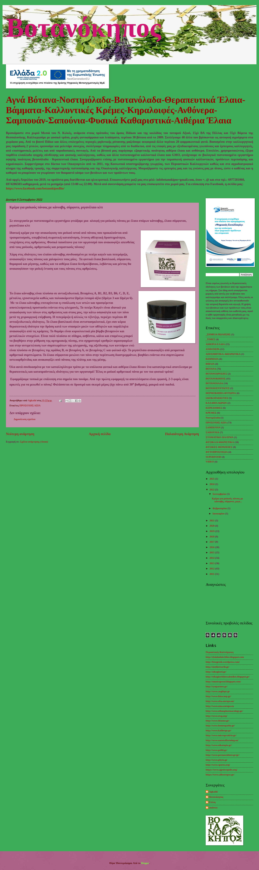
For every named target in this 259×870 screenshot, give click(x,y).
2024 (212, 484)
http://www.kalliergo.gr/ (218, 730)
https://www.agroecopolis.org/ (221, 769)
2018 (212, 536)
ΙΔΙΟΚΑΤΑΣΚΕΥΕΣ (217, 398)
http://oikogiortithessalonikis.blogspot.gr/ (228, 676)
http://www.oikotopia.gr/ (219, 745)
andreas (213, 807)
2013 (212, 563)
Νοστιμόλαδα (213, 417)
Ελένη (212, 802)
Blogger (145, 863)
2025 (212, 478)
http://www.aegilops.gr (218, 691)
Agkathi (213, 791)
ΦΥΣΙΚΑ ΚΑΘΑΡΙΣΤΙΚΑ (220, 442)
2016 (212, 547)
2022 (212, 489)
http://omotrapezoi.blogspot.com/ (223, 681)
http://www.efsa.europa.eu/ (220, 701)
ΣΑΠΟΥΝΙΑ (212, 432)
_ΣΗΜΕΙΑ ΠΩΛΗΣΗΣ (218, 334)
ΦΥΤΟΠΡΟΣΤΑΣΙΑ (217, 452)
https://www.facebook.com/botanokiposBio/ (35, 188)
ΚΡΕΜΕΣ (211, 412)
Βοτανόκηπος (83, 26)
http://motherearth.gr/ (217, 666)
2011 (212, 574)
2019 (212, 531)
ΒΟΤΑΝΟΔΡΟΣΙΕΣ (216, 373)
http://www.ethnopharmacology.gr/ (224, 711)
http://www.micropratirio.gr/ (221, 735)
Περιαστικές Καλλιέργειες (220, 652)
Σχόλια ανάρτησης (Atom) (34, 441)
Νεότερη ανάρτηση (20, 434)
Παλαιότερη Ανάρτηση (182, 434)
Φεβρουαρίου (219, 508)
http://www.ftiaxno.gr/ (217, 720)
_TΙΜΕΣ (210, 339)
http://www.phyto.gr (216, 760)
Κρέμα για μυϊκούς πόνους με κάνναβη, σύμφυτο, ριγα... (227, 500)
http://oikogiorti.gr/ (216, 671)
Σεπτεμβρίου (219, 494)
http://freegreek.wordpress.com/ (223, 662)
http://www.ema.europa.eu (220, 706)
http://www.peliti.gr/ (216, 750)
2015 (212, 552)
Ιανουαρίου (218, 513)
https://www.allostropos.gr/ (220, 774)
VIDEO (210, 461)
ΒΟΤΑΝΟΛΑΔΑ (214, 383)
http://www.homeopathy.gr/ (220, 725)
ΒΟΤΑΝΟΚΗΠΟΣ (216, 378)
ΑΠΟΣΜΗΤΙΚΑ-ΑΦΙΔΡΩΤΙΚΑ (223, 354)
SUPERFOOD (213, 457)
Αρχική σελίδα (100, 434)
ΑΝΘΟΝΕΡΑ (213, 349)
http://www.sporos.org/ (218, 764)
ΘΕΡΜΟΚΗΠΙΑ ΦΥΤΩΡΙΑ (221, 393)
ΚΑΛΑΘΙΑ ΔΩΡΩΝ (216, 403)
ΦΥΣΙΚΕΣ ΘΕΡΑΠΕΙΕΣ (219, 447)
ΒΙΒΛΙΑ (210, 364)
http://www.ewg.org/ (216, 716)
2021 (212, 520)
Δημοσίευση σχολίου (24, 419)
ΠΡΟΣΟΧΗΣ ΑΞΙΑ (29, 405)
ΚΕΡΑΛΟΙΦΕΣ (214, 407)
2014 (212, 558)
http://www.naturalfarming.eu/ (222, 740)
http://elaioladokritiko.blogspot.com (225, 657)
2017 (212, 541)
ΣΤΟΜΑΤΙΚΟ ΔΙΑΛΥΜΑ (219, 437)
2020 (212, 525)
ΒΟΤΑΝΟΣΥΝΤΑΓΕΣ (218, 388)
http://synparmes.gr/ (217, 686)
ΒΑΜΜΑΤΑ (212, 359)
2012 (212, 568)
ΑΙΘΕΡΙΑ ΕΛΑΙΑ (215, 344)
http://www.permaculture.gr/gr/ (222, 755)
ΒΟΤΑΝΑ (211, 368)
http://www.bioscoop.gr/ (218, 696)
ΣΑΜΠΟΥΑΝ (213, 427)
